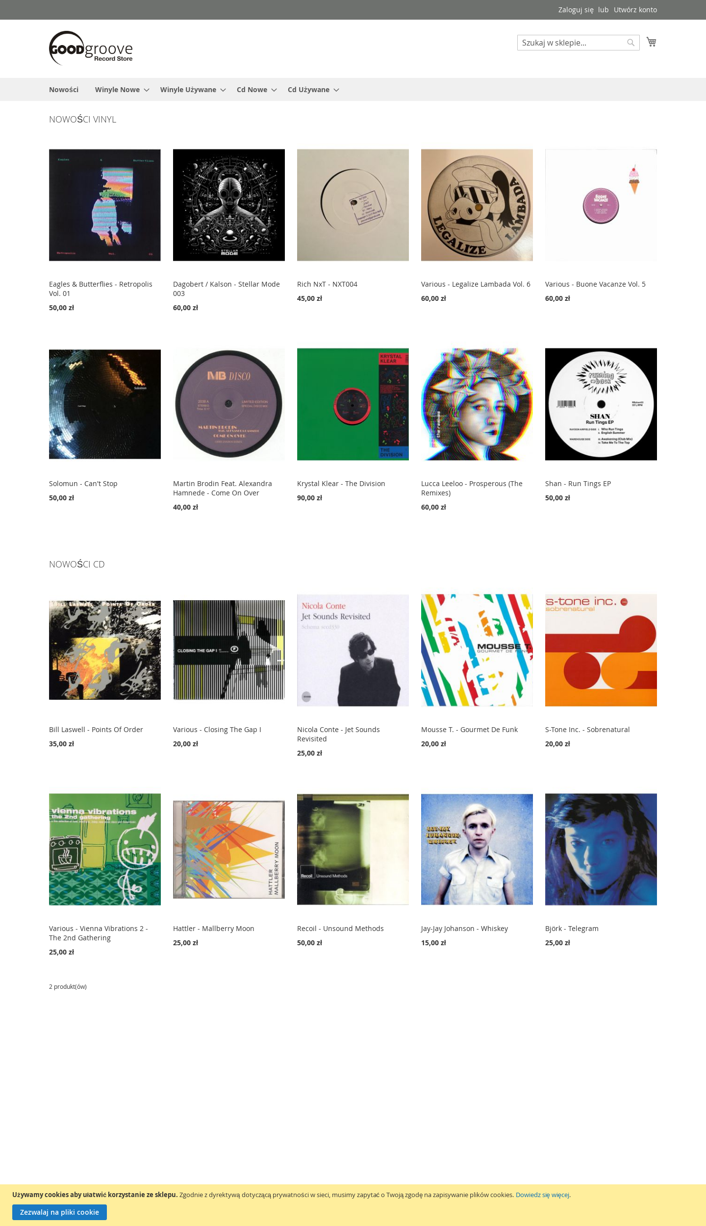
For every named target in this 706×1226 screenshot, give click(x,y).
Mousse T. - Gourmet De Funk (469, 729)
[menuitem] (63, 89)
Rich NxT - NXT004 (327, 284)
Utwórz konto (635, 9)
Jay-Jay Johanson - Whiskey (464, 928)
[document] (354, 1205)
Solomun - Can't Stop (83, 483)
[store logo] (90, 48)
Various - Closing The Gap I (217, 729)
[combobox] (578, 42)
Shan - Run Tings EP (578, 483)
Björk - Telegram (572, 928)
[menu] (353, 89)
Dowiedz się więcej (542, 1194)
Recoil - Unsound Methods (340, 928)
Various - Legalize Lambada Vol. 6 (475, 284)
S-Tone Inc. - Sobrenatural (587, 729)
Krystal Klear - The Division (341, 483)
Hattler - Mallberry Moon (213, 928)
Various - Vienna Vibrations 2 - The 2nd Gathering (98, 933)
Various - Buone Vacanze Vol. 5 (595, 284)
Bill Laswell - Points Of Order (96, 729)
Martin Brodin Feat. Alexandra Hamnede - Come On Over (222, 488)
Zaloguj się (576, 9)
